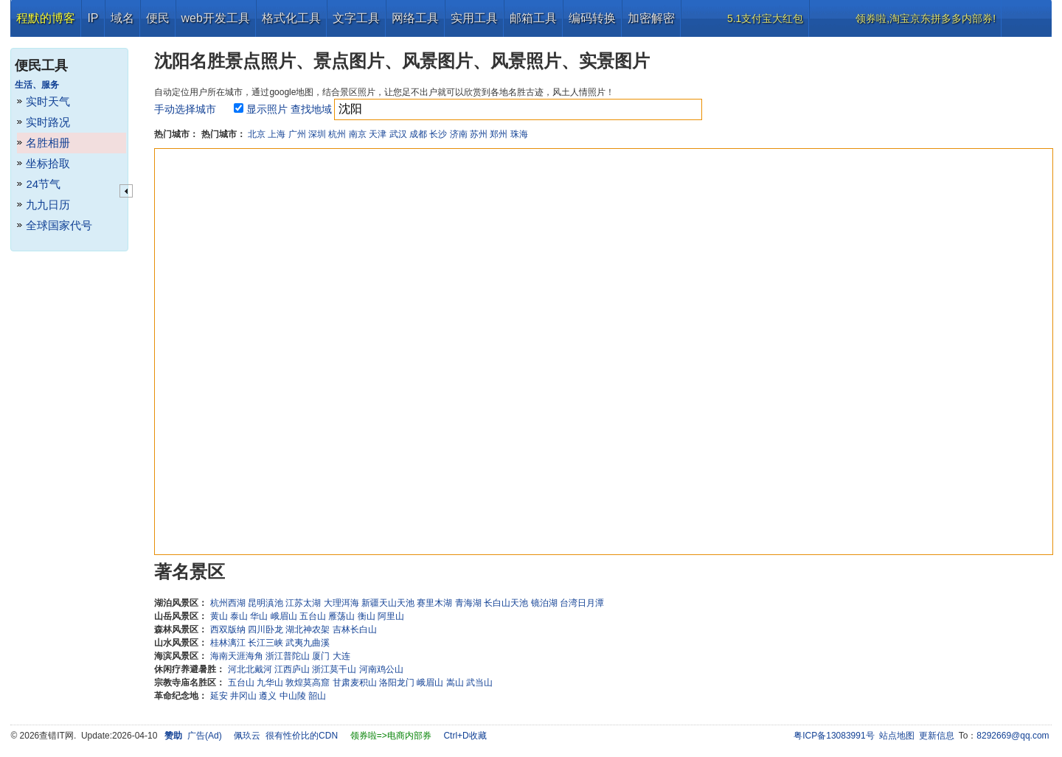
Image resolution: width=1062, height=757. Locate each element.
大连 (341, 656)
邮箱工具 (533, 18)
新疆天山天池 (387, 603)
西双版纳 (228, 629)
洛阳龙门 (396, 682)
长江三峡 (265, 643)
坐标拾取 (48, 163)
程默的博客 (45, 18)
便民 (158, 18)
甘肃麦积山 (355, 682)
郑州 (498, 134)
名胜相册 (48, 142)
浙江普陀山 (288, 656)
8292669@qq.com (1012, 735)
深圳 (317, 134)
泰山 (239, 616)
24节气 (43, 184)
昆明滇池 (265, 603)
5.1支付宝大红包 (765, 18)
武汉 (398, 134)
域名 (122, 18)
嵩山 (455, 682)
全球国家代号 (59, 225)
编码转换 (592, 18)
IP (92, 18)
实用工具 (474, 18)
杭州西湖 (228, 603)
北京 (257, 134)
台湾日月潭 (582, 603)
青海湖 (468, 603)
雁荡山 (341, 616)
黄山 (219, 616)
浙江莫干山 (334, 669)
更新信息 (936, 735)
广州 (297, 134)
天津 (377, 134)
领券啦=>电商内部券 (390, 735)
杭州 (337, 134)
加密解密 (651, 18)
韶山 (317, 696)
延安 (219, 696)
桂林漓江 (228, 643)
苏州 (478, 134)
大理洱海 (341, 603)
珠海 (519, 134)
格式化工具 (291, 18)
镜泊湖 (544, 603)
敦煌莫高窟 (307, 682)
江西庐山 (292, 669)
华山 (259, 616)
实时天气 (48, 101)
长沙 (438, 134)
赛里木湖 (434, 603)
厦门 (321, 656)
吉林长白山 (355, 629)
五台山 (312, 616)
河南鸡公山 (381, 669)
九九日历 (48, 204)
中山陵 (293, 696)
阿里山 (391, 616)
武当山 (479, 682)
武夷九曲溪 (307, 643)
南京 (358, 134)
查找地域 (311, 109)
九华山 (270, 682)
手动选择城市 (185, 109)
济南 (459, 134)
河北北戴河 (250, 669)
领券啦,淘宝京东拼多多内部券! (926, 18)
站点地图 (896, 735)
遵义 (268, 696)
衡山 (366, 616)
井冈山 (243, 696)
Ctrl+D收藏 (464, 735)
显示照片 (267, 109)
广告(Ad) (204, 735)
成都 (418, 134)
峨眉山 (284, 616)
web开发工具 (215, 18)
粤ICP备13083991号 (834, 735)
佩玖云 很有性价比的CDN (286, 735)
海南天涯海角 (236, 656)
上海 (276, 134)
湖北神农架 (307, 629)
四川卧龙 (265, 629)
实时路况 (48, 122)
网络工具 (415, 18)
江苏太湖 (303, 603)
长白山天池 (506, 603)
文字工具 (356, 18)
